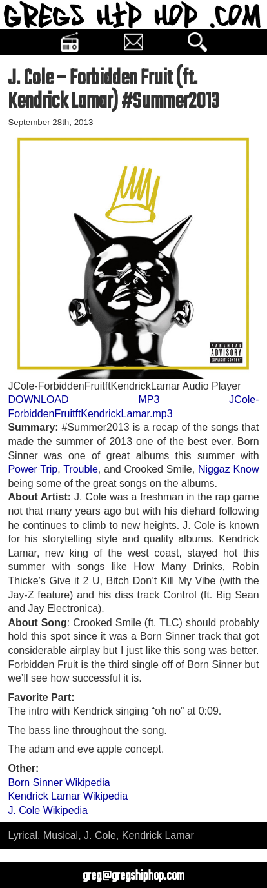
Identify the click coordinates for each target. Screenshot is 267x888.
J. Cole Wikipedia (48, 810)
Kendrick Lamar (158, 835)
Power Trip (32, 469)
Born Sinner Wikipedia (59, 782)
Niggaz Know (228, 469)
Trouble (80, 469)
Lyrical (22, 835)
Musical (60, 835)
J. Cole (100, 835)
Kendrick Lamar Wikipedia (68, 796)
